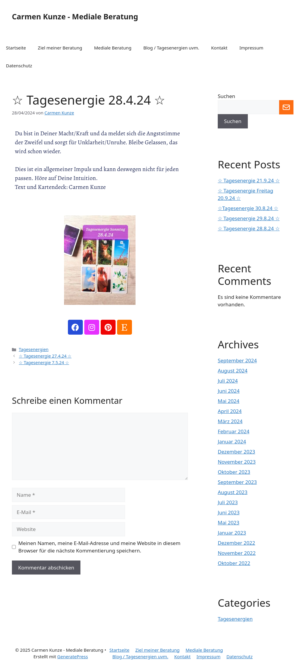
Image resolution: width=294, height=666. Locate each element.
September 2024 (237, 360)
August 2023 (233, 492)
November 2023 (237, 461)
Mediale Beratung (113, 48)
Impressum (251, 48)
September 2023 (237, 482)
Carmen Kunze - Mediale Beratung (75, 16)
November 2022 (237, 552)
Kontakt (219, 48)
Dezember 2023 (236, 451)
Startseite (16, 48)
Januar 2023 (232, 532)
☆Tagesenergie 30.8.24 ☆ (248, 208)
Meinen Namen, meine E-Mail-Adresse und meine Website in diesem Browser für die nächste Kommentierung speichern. (99, 547)
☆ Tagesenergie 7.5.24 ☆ (44, 362)
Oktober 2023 (234, 471)
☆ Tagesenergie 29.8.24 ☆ (249, 218)
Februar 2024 (233, 431)
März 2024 (230, 421)
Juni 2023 (228, 512)
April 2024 (230, 411)
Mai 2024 (228, 401)
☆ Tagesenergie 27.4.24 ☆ (45, 356)
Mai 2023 (228, 522)
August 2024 (233, 370)
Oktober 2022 (234, 563)
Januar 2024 (232, 441)
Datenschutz (19, 66)
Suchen (226, 96)
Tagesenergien (34, 349)
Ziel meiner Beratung (60, 48)
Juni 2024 (228, 390)
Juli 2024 (228, 380)
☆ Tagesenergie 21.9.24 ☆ (249, 180)
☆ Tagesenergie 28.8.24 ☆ (249, 228)
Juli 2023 (228, 502)
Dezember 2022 (236, 542)
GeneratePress (72, 656)
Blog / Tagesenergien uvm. (171, 48)
